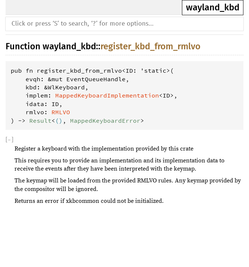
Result (40, 120)
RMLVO (61, 112)
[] (9, 140)
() (59, 120)
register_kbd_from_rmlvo (150, 46)
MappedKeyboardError (105, 120)
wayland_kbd (212, 7)
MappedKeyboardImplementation (107, 95)
